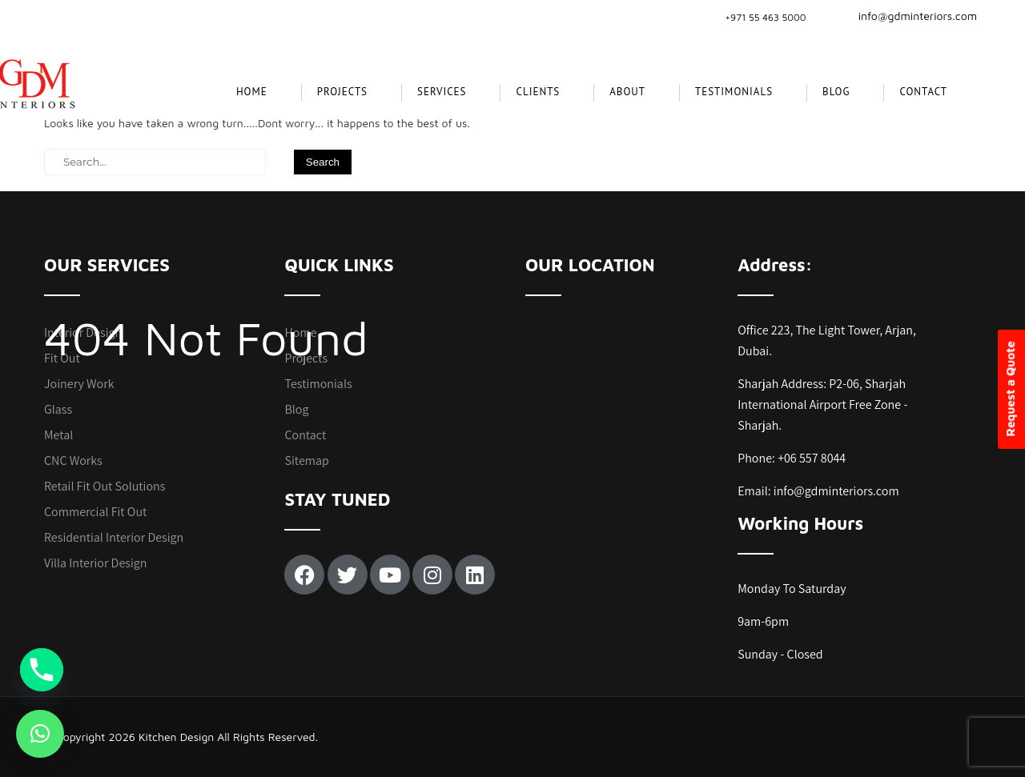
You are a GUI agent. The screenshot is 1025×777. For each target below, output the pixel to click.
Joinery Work (79, 383)
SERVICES (441, 91)
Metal (58, 435)
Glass (58, 409)
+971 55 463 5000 (765, 17)
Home (251, 91)
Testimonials (734, 91)
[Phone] (41, 669)
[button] (40, 734)
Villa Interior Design (95, 563)
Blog (836, 91)
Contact (923, 91)
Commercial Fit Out (95, 511)
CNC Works (73, 460)
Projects (306, 358)
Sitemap (306, 460)
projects (342, 91)
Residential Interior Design (113, 537)
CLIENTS (538, 91)
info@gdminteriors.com (908, 15)
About (627, 91)
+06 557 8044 (812, 458)
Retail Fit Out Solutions (104, 486)
